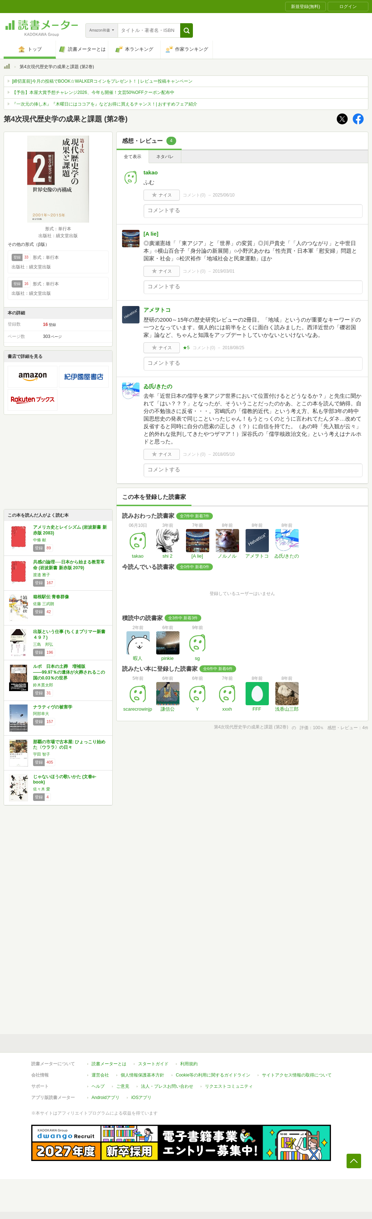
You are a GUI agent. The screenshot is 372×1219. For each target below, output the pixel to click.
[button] (186, 30)
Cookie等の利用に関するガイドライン (213, 1075)
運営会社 (100, 1075)
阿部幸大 (41, 713)
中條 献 (39, 540)
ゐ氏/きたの (157, 386)
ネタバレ (165, 156)
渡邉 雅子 (41, 575)
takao (150, 172)
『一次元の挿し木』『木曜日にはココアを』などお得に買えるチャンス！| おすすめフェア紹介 (104, 104)
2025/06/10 (224, 195)
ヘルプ (98, 1086)
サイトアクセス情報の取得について (297, 1075)
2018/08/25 (233, 348)
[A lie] (150, 234)
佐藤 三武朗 (43, 604)
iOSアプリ (141, 1097)
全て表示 (132, 156)
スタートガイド (153, 1064)
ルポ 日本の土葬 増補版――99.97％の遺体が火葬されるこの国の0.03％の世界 (69, 672)
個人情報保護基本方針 (142, 1075)
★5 (186, 347)
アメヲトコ (157, 310)
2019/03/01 (224, 271)
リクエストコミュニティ (229, 1086)
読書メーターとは (109, 1064)
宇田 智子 (41, 754)
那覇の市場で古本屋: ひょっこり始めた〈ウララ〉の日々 (69, 744)
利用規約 (189, 1064)
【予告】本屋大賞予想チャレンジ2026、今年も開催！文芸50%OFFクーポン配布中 (93, 92)
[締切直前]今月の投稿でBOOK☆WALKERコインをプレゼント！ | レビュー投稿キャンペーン (102, 81)
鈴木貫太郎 (43, 685)
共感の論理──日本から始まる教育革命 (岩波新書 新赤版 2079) (69, 564)
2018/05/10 (224, 454)
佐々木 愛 (41, 789)
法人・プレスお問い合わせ (167, 1086)
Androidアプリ (106, 1097)
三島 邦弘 (43, 644)
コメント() (194, 195)
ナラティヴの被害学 (52, 707)
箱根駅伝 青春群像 (51, 596)
